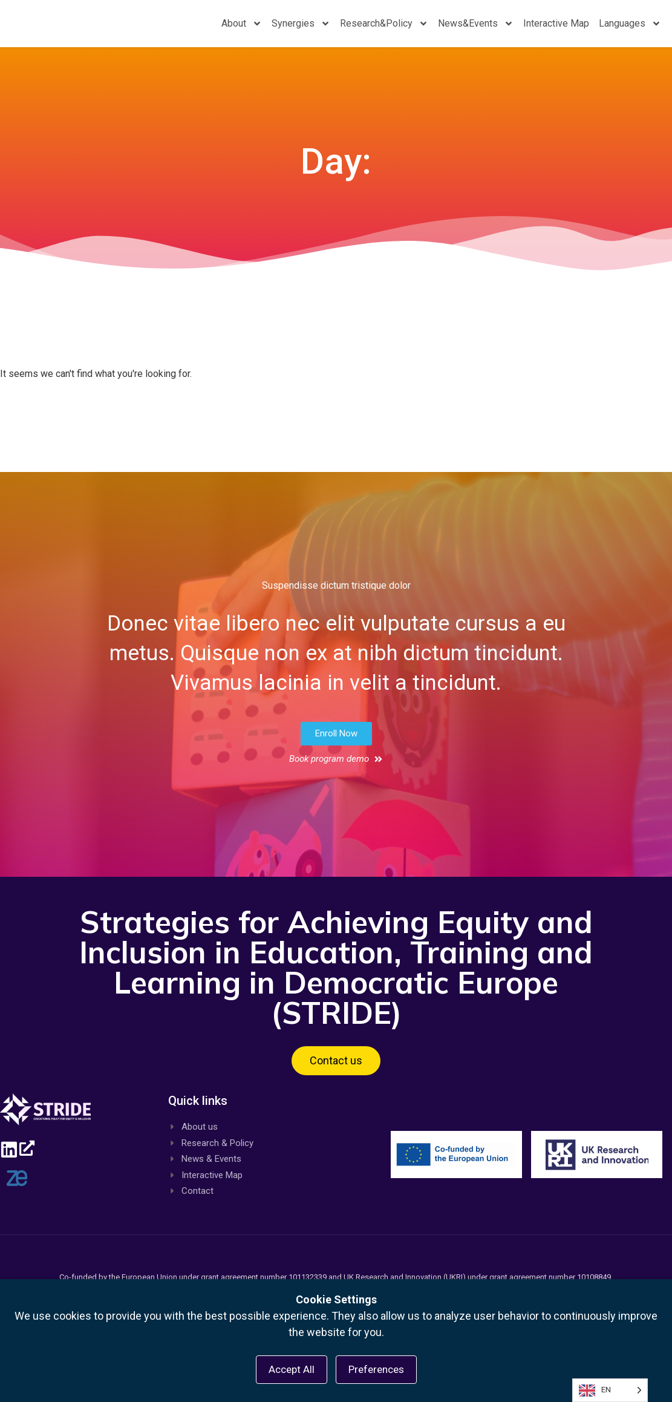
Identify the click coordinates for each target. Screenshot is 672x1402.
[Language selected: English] (610, 1390)
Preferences (376, 1369)
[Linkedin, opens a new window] (15, 1157)
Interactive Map (556, 28)
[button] (336, 744)
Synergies (301, 29)
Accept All (292, 1369)
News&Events (476, 29)
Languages (630, 29)
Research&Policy (384, 29)
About (241, 29)
